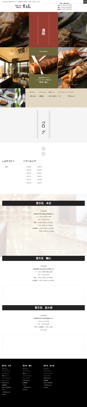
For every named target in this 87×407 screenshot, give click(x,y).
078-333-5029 (66, 9)
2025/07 (39, 183)
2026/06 (29, 167)
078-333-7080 (66, 5)
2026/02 (29, 173)
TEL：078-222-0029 (43, 274)
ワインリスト (70, 92)
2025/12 (29, 176)
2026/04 (29, 170)
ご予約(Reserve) (71, 96)
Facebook (4, 394)
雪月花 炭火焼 (49, 366)
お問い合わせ (33, 96)
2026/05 (39, 167)
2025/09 (39, 179)
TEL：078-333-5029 (43, 324)
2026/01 (39, 173)
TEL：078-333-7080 (43, 219)
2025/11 (39, 176)
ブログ (59, 96)
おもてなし (32, 92)
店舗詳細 (41, 96)
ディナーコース (6, 371)
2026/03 (39, 170)
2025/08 (29, 183)
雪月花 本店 (6, 366)
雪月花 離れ (27, 366)
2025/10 (29, 179)
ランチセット (5, 373)
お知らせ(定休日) (52, 96)
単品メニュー (52, 92)
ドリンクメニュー (62, 92)
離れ (6, 167)
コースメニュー (42, 92)
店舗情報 (4, 385)
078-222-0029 (66, 7)
